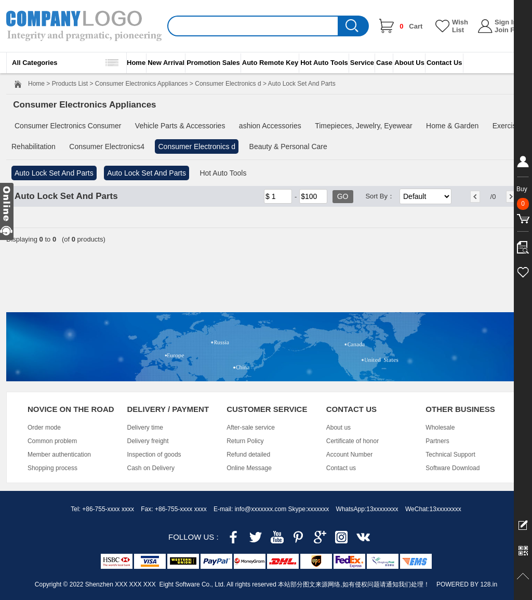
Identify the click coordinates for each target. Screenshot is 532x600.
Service (362, 62)
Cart (411, 26)
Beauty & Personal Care (288, 146)
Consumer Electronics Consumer (68, 126)
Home (136, 62)
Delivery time (145, 427)
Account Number (349, 454)
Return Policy (245, 441)
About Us (409, 62)
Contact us (341, 468)
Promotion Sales (213, 62)
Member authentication (59, 454)
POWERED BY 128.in (466, 584)
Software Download (452, 468)
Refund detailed (248, 454)
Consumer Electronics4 (106, 146)
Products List (70, 83)
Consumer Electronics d (228, 83)
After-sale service (251, 427)
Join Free (510, 30)
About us (338, 427)
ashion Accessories (270, 126)
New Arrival (166, 62)
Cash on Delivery (151, 468)
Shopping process (52, 468)
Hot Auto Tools (324, 62)
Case (384, 62)
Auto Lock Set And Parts (54, 173)
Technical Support (450, 454)
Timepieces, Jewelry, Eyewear (364, 126)
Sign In (506, 22)
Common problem (52, 441)
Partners (437, 441)
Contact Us (444, 62)
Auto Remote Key (270, 62)
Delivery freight (148, 441)
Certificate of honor (352, 441)
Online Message (249, 468)
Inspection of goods (154, 454)
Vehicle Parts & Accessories (180, 126)
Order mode (44, 427)
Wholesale (440, 427)
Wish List (460, 26)
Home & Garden (452, 126)
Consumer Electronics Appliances (141, 83)
